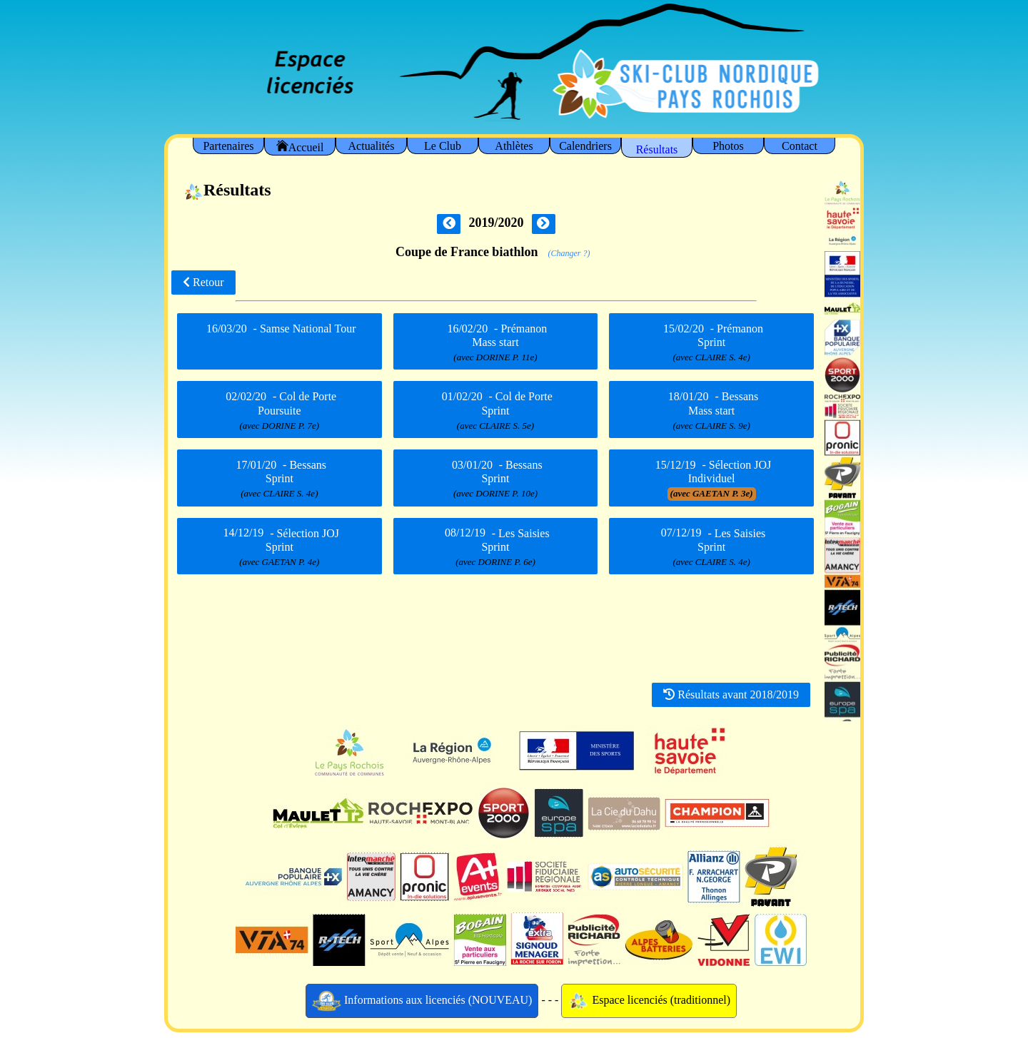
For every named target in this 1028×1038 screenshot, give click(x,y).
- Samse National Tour (279, 340)
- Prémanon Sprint (711, 342)
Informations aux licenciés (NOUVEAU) (422, 1001)
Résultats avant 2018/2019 (731, 694)
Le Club (442, 146)
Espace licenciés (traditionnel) (649, 1001)
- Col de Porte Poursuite (279, 411)
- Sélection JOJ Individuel (711, 478)
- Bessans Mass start (711, 411)
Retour (203, 282)
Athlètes (514, 146)
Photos (728, 146)
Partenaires (228, 146)
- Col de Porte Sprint (495, 411)
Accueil (300, 146)
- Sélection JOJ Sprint (279, 547)
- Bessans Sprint (279, 478)
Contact (799, 146)
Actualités (371, 146)
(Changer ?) (569, 253)
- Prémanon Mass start (496, 342)
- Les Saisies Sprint (495, 547)
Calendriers (585, 146)
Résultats (657, 149)
